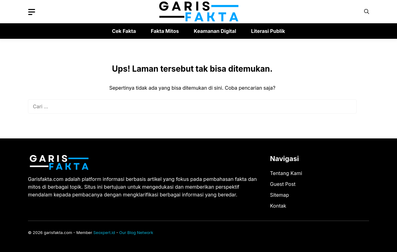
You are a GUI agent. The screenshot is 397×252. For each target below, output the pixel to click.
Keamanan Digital (215, 31)
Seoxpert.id (104, 232)
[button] (366, 12)
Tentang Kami (286, 173)
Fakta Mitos (165, 31)
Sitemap (279, 195)
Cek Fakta (124, 31)
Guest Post (283, 184)
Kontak (278, 206)
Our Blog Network (136, 232)
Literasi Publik (268, 31)
